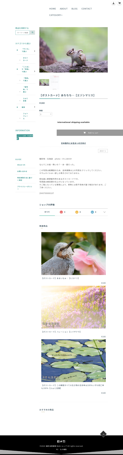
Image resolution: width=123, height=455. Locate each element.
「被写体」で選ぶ (25, 89)
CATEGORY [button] (55, 15)
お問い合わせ (22, 171)
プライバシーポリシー (24, 187)
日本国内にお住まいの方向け (73, 143)
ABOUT (64, 8)
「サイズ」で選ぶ (26, 50)
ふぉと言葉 (25, 99)
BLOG (75, 8)
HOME (52, 8)
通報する (103, 151)
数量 (41, 110)
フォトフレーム (25, 115)
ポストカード (25, 59)
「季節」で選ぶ (26, 79)
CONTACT (86, 8)
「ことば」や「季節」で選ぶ (26, 69)
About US (21, 165)
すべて (47, 212)
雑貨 (23, 107)
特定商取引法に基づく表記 (24, 179)
